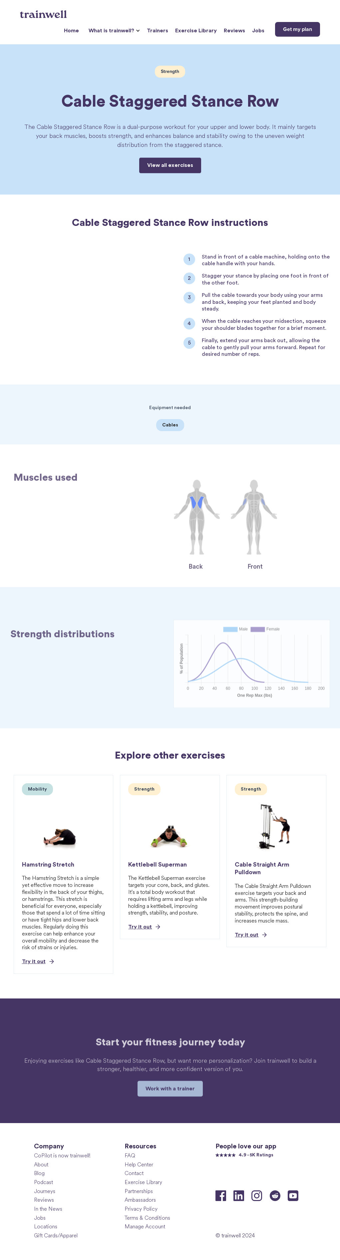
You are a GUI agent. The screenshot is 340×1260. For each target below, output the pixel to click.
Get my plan (297, 29)
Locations (45, 1226)
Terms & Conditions (147, 1218)
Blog (39, 1173)
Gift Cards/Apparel (56, 1235)
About (41, 1164)
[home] (44, 11)
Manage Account (145, 1226)
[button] (113, 31)
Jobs (258, 30)
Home (71, 30)
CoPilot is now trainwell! (62, 1155)
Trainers (157, 30)
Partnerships (139, 1191)
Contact (134, 1173)
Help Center (139, 1164)
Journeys (44, 1191)
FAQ (130, 1155)
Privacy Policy (141, 1209)
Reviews (234, 30)
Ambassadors (140, 1200)
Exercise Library (196, 30)
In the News (48, 1209)
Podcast (43, 1182)
